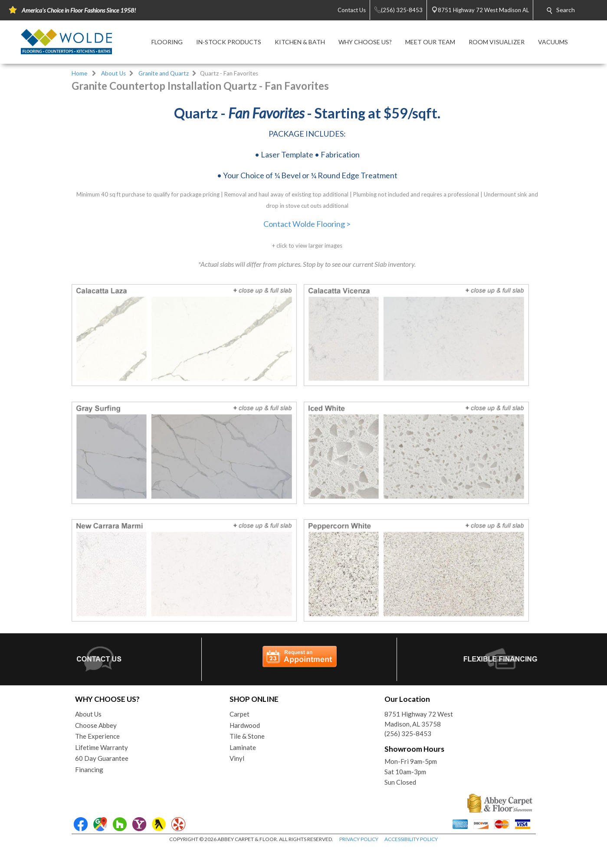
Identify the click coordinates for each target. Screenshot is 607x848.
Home (79, 73)
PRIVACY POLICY (358, 839)
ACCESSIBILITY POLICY (411, 839)
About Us (113, 73)
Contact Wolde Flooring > (307, 224)
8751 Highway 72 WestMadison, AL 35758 (418, 719)
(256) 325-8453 (407, 733)
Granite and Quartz (163, 73)
